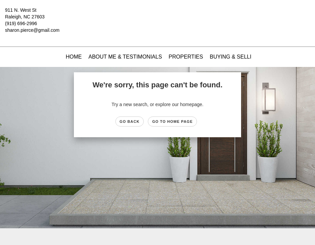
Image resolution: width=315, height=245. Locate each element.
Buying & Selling (234, 57)
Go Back (130, 121)
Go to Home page (172, 121)
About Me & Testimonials (125, 57)
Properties (186, 57)
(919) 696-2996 (21, 23)
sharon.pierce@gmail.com (32, 30)
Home (74, 57)
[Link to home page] (157, 15)
